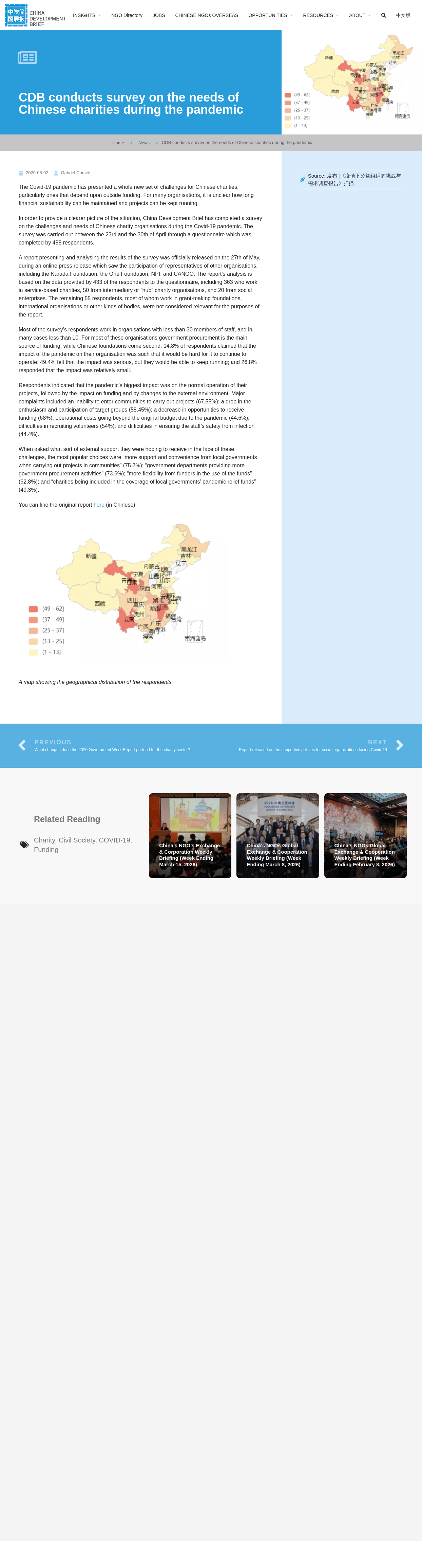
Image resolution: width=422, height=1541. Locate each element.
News (144, 142)
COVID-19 (114, 840)
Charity (44, 840)
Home (118, 142)
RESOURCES (318, 15)
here (99, 505)
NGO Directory (126, 15)
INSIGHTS (84, 15)
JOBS (159, 15)
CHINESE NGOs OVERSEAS (206, 15)
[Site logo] (36, 14)
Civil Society (77, 840)
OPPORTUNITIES (267, 15)
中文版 (403, 15)
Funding (46, 849)
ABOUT (357, 15)
